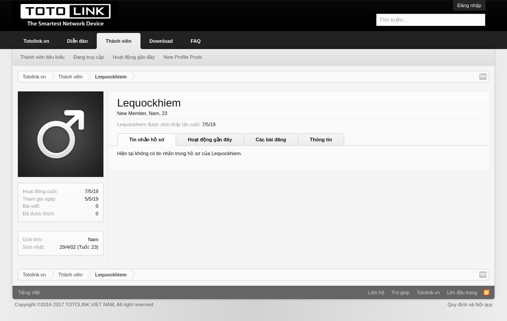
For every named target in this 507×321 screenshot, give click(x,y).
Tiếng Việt (29, 292)
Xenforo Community (253, 289)
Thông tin (321, 139)
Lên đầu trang (462, 292)
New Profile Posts (183, 57)
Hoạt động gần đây (210, 139)
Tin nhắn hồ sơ (146, 139)
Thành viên (119, 41)
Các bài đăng (271, 139)
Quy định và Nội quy (470, 304)
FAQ (196, 41)
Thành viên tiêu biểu (43, 57)
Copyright (84, 304)
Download (161, 41)
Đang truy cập (89, 57)
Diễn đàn (77, 41)
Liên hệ (376, 292)
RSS (486, 292)
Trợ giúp (401, 292)
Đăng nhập (470, 5)
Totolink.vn (36, 41)
